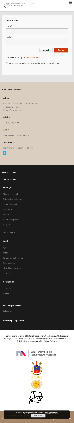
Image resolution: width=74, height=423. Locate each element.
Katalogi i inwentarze (12, 204)
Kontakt (6, 293)
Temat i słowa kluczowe (13, 258)
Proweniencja (8, 273)
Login (9, 26)
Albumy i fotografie (11, 194)
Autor (5, 253)
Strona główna (9, 179)
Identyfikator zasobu (12, 268)
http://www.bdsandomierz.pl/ (16, 148)
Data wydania (9, 263)
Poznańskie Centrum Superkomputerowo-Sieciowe (48, 418)
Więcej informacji (51, 413)
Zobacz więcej (9, 232)
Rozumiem (38, 416)
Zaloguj (61, 50)
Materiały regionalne (11, 219)
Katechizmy (8, 209)
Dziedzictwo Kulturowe (12, 199)
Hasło (9, 37)
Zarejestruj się (13, 57)
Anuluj (46, 50)
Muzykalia (7, 224)
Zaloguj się (7, 311)
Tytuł (5, 247)
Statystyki (7, 288)
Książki (6, 214)
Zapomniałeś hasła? (32, 57)
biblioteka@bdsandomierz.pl (16, 135)
